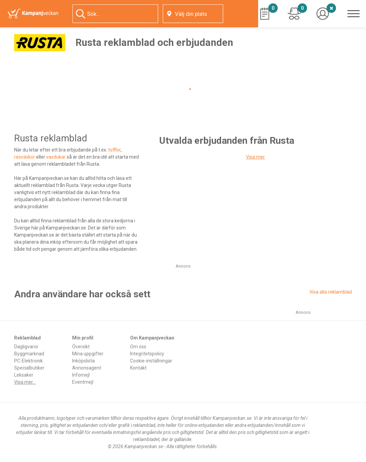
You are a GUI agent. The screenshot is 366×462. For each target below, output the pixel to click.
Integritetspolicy (147, 353)
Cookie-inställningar (151, 360)
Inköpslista (83, 360)
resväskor (24, 157)
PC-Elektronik (28, 360)
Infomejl (81, 375)
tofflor (114, 150)
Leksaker (23, 375)
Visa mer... (25, 382)
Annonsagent (86, 368)
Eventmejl (82, 382)
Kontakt (138, 368)
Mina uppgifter (87, 353)
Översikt (81, 346)
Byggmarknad (29, 353)
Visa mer (255, 157)
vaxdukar (56, 157)
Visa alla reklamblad (330, 292)
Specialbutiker (29, 368)
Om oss (138, 346)
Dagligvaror (26, 346)
